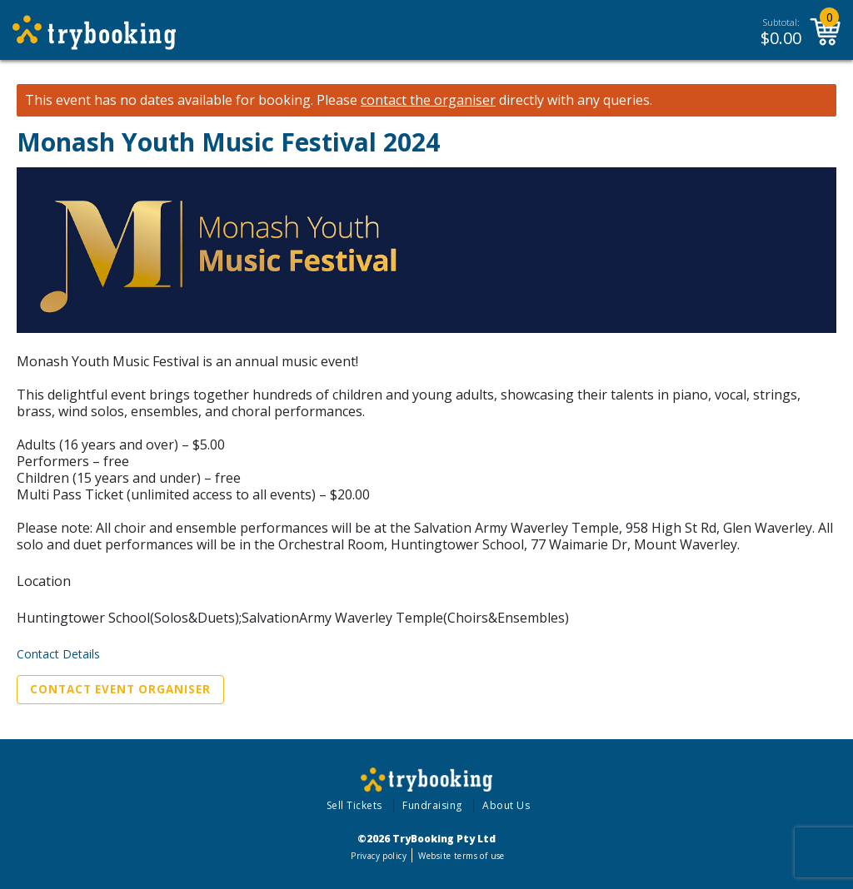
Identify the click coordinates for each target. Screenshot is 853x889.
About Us (506, 805)
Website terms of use (461, 856)
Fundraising (432, 805)
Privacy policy (379, 856)
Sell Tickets (354, 805)
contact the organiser (428, 100)
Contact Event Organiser (120, 689)
